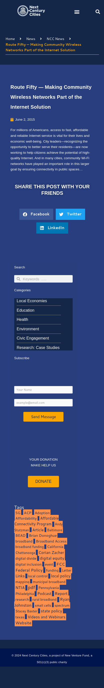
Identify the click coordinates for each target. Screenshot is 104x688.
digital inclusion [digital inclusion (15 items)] (28, 564)
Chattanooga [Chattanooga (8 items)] (25, 552)
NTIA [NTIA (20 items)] (20, 587)
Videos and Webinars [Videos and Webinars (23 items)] (46, 617)
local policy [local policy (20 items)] (60, 576)
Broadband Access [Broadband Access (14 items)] (51, 541)
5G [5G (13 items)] (17, 512)
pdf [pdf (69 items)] (31, 587)
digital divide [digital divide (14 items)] (25, 558)
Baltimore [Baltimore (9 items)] (54, 530)
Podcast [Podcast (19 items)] (44, 593)
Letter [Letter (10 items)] (66, 570)
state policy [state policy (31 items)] (51, 611)
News (30, 38)
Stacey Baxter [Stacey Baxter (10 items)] (26, 611)
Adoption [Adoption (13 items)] (42, 512)
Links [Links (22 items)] (20, 576)
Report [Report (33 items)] (61, 593)
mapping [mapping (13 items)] (22, 581)
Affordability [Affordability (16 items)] (26, 518)
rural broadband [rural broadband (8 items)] (44, 599)
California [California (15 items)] (55, 546)
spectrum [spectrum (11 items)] (61, 605)
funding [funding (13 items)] (52, 570)
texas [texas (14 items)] (19, 617)
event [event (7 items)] (49, 564)
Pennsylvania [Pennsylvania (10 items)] (48, 587)
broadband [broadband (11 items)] (24, 541)
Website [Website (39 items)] (23, 623)
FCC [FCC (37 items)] (60, 564)
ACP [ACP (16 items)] (27, 512)
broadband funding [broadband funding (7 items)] (29, 546)
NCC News (55, 38)
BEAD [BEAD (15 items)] (20, 535)
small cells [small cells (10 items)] (43, 605)
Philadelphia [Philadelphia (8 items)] (24, 593)
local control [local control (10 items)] (38, 576)
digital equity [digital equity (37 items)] (52, 558)
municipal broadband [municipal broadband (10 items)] (49, 581)
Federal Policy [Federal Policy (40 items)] (29, 570)
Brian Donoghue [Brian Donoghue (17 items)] (43, 535)
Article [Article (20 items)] (38, 530)
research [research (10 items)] (22, 599)
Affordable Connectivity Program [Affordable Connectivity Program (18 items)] (36, 521)
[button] (77, 11)
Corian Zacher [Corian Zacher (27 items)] (51, 552)
